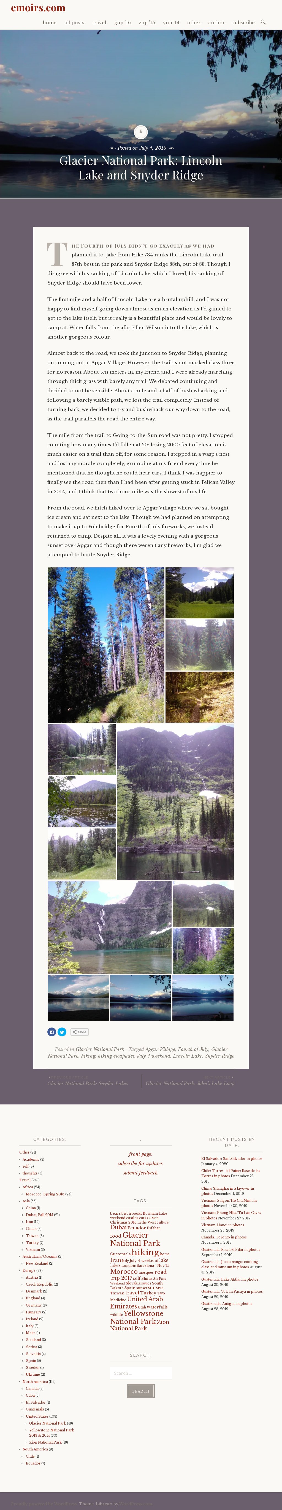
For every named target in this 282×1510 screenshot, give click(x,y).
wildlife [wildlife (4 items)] (116, 1315)
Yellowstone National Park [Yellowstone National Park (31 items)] (136, 1317)
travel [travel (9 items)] (132, 1293)
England (33, 1298)
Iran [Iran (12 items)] (115, 1260)
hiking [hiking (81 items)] (145, 1252)
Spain (31, 1361)
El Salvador (36, 1402)
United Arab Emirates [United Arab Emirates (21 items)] (136, 1303)
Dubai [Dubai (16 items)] (118, 1227)
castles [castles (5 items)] (132, 1218)
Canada (32, 1388)
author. (217, 22)
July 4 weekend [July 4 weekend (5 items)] (144, 1260)
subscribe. (244, 22)
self (26, 1166)
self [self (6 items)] (136, 1278)
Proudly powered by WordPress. (44, 1503)
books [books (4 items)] (137, 1213)
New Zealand (37, 1263)
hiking (88, 1056)
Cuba (30, 1395)
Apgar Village (160, 1049)
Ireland (32, 1319)
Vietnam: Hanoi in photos (222, 1225)
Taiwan (32, 1236)
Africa (28, 1187)
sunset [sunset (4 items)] (141, 1288)
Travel (25, 1180)
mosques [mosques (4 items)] (146, 1272)
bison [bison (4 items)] (126, 1213)
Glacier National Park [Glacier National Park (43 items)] (135, 1239)
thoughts (30, 1173)
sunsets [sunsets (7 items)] (156, 1287)
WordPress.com (135, 1503)
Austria (32, 1277)
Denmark (34, 1291)
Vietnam (33, 1250)
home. (50, 22)
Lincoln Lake (187, 1056)
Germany (34, 1305)
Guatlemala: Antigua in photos (226, 1304)
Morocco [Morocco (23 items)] (124, 1271)
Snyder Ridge (219, 1056)
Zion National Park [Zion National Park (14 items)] (139, 1325)
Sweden (32, 1368)
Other (24, 1152)
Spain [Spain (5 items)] (129, 1288)
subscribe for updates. (141, 1163)
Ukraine (33, 1374)
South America (35, 1449)
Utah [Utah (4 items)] (142, 1307)
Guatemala (35, 1409)
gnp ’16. (123, 22)
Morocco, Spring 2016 (45, 1194)
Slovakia (33, 1354)
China (31, 1208)
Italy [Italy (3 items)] (125, 1261)
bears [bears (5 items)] (115, 1213)
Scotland (33, 1340)
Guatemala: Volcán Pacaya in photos (232, 1291)
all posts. (74, 22)
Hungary (33, 1312)
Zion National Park (45, 1442)
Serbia (31, 1347)
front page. (141, 1154)
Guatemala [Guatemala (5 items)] (120, 1254)
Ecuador (33, 1463)
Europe (29, 1270)
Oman (31, 1229)
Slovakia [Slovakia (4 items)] (133, 1283)
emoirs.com (38, 7)
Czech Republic (39, 1284)
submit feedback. (141, 1173)
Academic (31, 1159)
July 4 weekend (153, 1056)
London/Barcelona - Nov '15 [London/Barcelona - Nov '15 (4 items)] (145, 1266)
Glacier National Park (100, 1049)
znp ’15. (147, 22)
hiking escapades (116, 1056)
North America (35, 1382)
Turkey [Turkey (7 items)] (148, 1293)
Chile (30, 1456)
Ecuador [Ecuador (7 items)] (137, 1227)
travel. (99, 22)
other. (194, 22)
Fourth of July (193, 1049)
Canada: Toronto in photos (224, 1237)
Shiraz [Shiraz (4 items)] (147, 1278)
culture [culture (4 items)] (163, 1222)
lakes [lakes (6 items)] (115, 1265)
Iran (29, 1222)
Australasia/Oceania (40, 1256)
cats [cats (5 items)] (142, 1218)
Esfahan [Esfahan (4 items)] (154, 1228)
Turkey (32, 1243)
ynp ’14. (171, 22)
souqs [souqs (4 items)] (146, 1283)
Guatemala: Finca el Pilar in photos (230, 1250)
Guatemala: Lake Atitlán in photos (229, 1279)
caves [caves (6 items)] (153, 1217)
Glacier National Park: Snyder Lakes (94, 1081)
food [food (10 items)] (115, 1236)
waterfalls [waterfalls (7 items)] (157, 1307)
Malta (31, 1333)
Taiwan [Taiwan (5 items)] (117, 1293)
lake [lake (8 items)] (164, 1260)
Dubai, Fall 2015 (39, 1215)
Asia (26, 1201)
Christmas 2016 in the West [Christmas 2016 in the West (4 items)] (133, 1222)
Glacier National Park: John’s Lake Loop (188, 1081)
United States (37, 1416)
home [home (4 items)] (165, 1254)
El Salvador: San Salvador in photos (231, 1159)
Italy (30, 1326)
